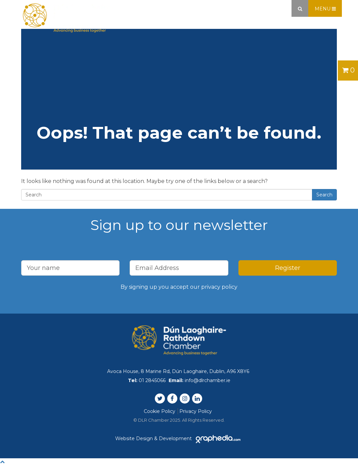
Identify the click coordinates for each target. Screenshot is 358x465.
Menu (325, 9)
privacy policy (219, 287)
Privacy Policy (195, 411)
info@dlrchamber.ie (207, 380)
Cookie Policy (159, 411)
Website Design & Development (179, 438)
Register (287, 268)
